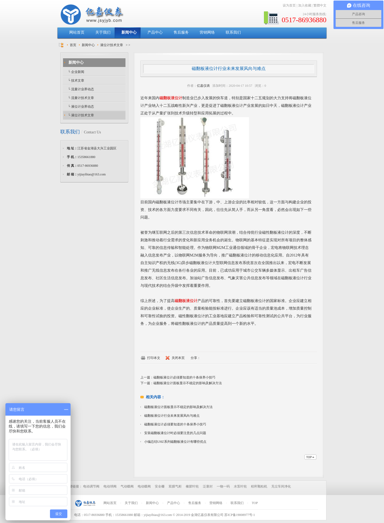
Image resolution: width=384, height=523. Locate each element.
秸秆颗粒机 (259, 486)
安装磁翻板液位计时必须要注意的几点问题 (175, 433)
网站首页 (76, 32)
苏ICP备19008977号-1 (239, 515)
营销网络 (207, 32)
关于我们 (103, 32)
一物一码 (223, 486)
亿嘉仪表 (203, 86)
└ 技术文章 (75, 80)
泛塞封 (208, 486)
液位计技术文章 (111, 45)
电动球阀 (110, 486)
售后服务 (181, 32)
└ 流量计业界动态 (80, 89)
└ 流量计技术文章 (80, 98)
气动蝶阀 (127, 486)
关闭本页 (178, 358)
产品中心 (155, 32)
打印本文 (153, 358)
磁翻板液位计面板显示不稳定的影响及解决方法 (187, 383)
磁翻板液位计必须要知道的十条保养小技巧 (184, 377)
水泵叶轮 (240, 486)
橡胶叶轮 (192, 486)
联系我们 (233, 32)
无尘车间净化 (281, 486)
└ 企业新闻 (75, 72)
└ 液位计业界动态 (80, 106)
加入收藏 (304, 5)
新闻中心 (129, 32)
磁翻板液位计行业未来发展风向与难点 (172, 416)
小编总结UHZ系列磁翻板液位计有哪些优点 (175, 442)
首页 (73, 45)
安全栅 (160, 486)
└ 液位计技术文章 (80, 115)
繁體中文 (319, 5)
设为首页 (289, 5)
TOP (255, 503)
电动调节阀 (91, 486)
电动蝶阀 (144, 486)
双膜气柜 (175, 486)
